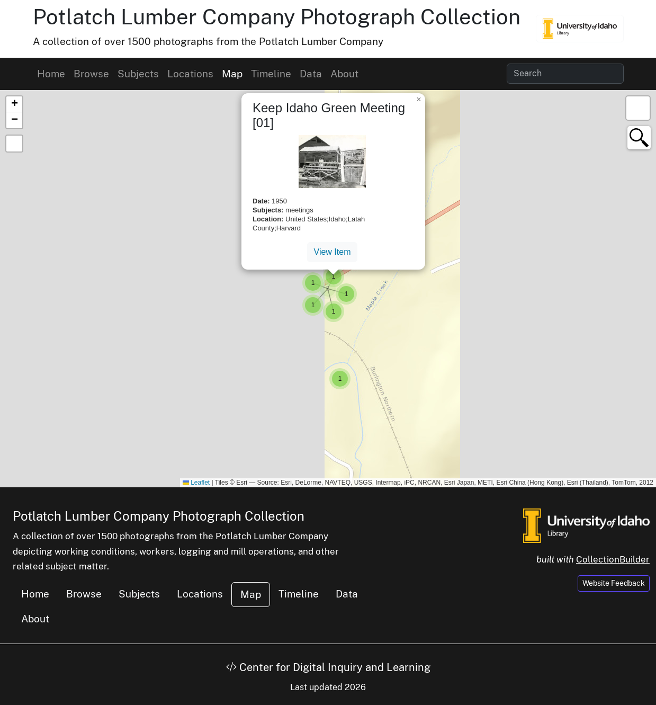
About (344, 73)
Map (232, 73)
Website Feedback (613, 583)
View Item (332, 251)
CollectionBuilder (613, 559)
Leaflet (196, 482)
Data (311, 73)
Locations (190, 73)
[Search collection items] (565, 74)
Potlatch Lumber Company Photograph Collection (276, 16)
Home (51, 73)
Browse (91, 73)
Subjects (138, 73)
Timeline (271, 73)
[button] (340, 378)
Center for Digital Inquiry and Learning (328, 667)
